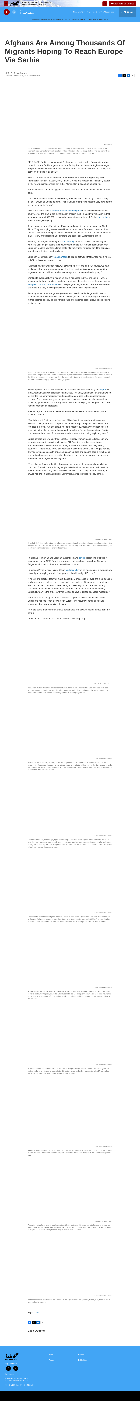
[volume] (14, 12)
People (51, 1362)
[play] (7, 12)
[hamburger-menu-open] (6, 3)
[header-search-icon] (104, 3)
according (103, 219)
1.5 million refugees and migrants (66, 213)
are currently (68, 244)
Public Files (82, 1362)
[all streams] (127, 12)
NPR (38, 1315)
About (51, 1357)
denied (81, 560)
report (103, 392)
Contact (81, 1357)
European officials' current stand (43, 287)
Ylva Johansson (60, 259)
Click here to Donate (123, 3)
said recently (72, 572)
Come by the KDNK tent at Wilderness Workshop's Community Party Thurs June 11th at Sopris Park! (70, 22)
